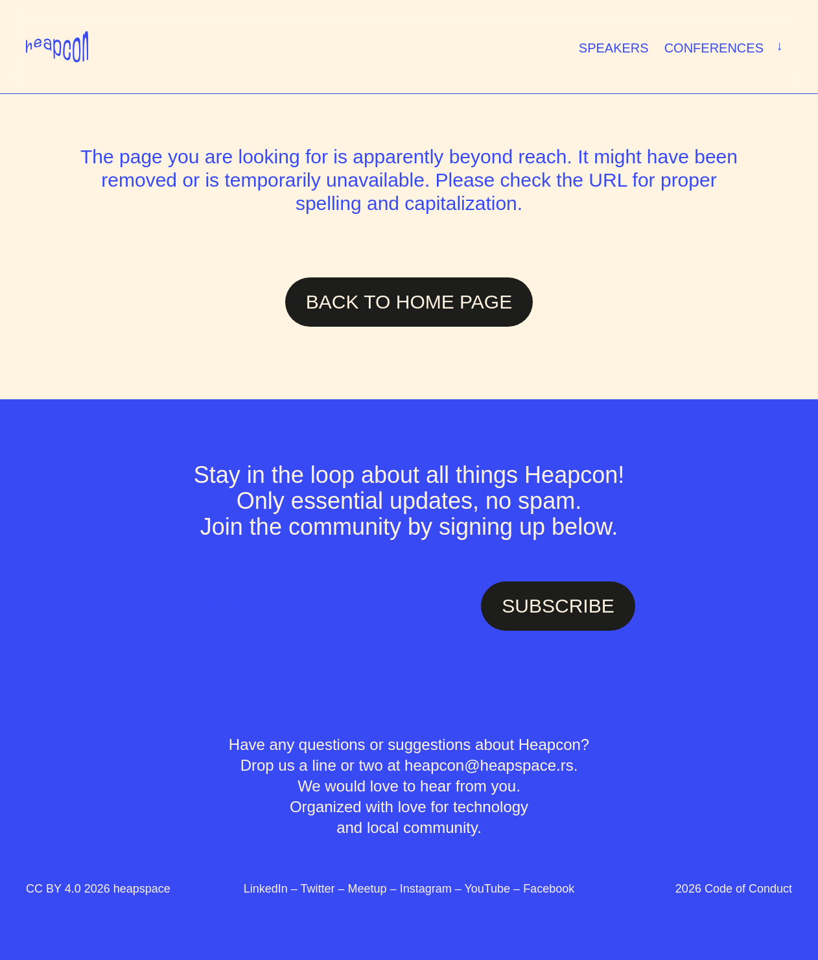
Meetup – (374, 888)
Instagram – (432, 888)
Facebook (548, 888)
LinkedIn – (272, 888)
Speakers (614, 48)
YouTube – (493, 888)
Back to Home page (409, 301)
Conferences (726, 47)
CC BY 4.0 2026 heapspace (98, 888)
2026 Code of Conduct (733, 888)
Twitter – (324, 888)
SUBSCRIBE (558, 605)
